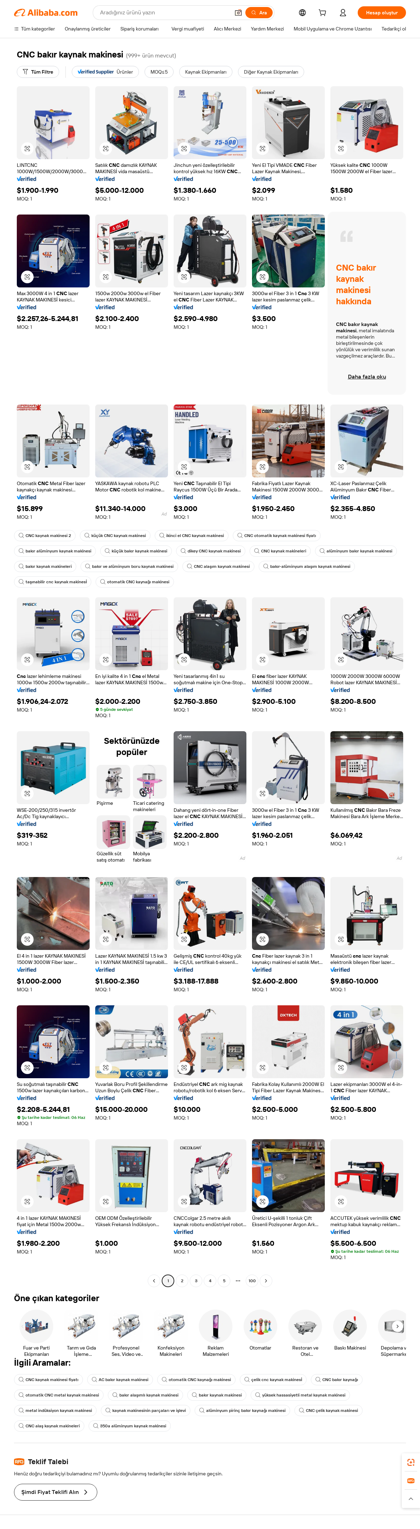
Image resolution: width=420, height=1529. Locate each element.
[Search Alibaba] (164, 12)
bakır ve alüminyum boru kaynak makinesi (129, 566)
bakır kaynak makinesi (217, 1395)
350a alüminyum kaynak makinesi (129, 1426)
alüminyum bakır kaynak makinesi (356, 551)
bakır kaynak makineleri (45, 566)
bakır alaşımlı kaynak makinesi (145, 1395)
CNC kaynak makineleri (280, 551)
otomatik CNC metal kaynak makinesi (59, 1395)
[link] (411, 1462)
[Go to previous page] (154, 1281)
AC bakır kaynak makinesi (120, 1379)
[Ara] (259, 12)
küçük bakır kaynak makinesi (136, 551)
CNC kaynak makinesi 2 (45, 535)
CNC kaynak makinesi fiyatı (48, 1379)
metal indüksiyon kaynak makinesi (55, 1410)
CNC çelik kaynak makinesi (328, 1410)
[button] (238, 12)
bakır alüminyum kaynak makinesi (55, 551)
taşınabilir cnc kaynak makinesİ (53, 582)
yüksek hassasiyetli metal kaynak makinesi (300, 1395)
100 (252, 1280)
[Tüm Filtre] (38, 72)
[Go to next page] (266, 1281)
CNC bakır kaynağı (336, 1379)
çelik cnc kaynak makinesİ (273, 1379)
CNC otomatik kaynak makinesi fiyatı (276, 535)
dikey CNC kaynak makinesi (211, 551)
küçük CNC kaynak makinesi (115, 535)
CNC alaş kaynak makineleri (49, 1426)
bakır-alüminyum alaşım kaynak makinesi (306, 566)
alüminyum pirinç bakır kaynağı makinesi (242, 1410)
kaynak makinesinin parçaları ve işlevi (145, 1410)
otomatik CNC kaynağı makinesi (134, 582)
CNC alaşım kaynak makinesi (218, 566)
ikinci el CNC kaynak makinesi (191, 535)
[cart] (323, 13)
